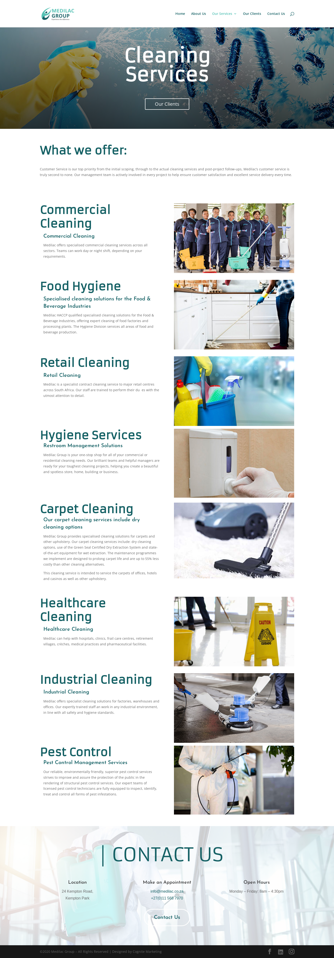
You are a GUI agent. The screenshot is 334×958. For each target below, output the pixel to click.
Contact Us (276, 14)
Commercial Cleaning (69, 236)
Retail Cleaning (62, 375)
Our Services (222, 14)
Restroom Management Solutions (83, 446)
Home (180, 14)
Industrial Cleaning (66, 692)
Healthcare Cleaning (68, 629)
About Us (198, 14)
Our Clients (252, 14)
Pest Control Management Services (85, 762)
